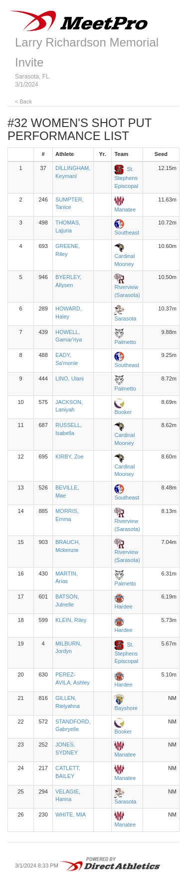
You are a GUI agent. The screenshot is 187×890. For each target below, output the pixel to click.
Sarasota (125, 319)
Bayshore (125, 708)
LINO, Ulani (69, 379)
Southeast (126, 233)
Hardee (123, 607)
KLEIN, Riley (70, 620)
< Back (23, 101)
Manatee (125, 209)
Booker (123, 412)
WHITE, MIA (70, 815)
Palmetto (125, 342)
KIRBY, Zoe (69, 457)
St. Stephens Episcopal (126, 177)
